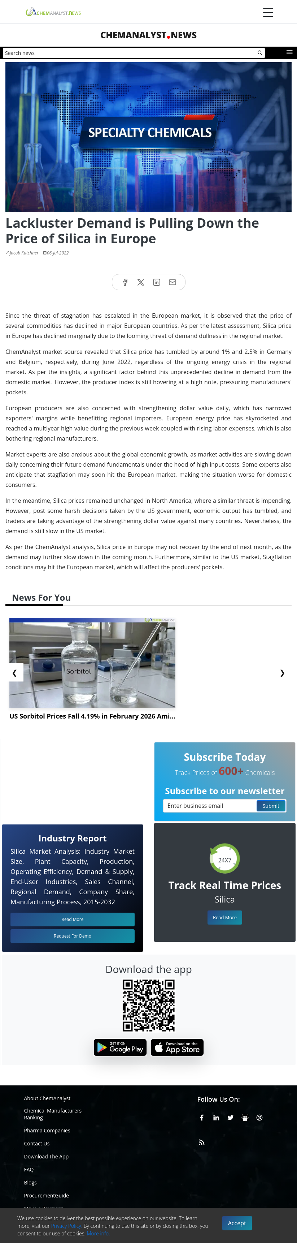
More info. (98, 1233)
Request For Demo (72, 936)
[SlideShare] (245, 1116)
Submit (271, 805)
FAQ (29, 1169)
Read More (225, 917)
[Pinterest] (259, 1116)
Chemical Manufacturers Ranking (53, 1114)
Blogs (30, 1182)
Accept (237, 1223)
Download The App (46, 1156)
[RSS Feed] (201, 1141)
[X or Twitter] (230, 1116)
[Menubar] (268, 12)
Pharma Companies (47, 1130)
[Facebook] (201, 1116)
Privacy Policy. (67, 1225)
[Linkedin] (216, 1116)
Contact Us (37, 1143)
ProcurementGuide (46, 1195)
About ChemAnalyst (47, 1098)
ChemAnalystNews (148, 35)
